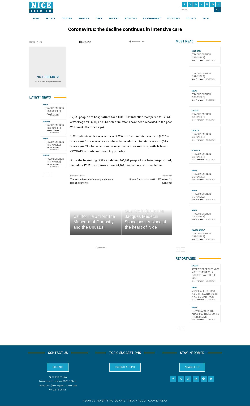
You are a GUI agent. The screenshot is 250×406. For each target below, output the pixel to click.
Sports (46, 121)
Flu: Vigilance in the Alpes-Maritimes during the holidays (206, 314)
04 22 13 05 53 (57, 389)
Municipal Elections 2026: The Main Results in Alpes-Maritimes (205, 294)
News (39, 42)
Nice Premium (48, 77)
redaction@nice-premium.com (58, 385)
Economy (196, 51)
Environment (198, 230)
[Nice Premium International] (41, 7)
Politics (196, 150)
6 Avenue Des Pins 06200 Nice (57, 381)
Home (32, 42)
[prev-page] (45, 174)
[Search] (217, 9)
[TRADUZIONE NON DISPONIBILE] (54, 160)
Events (195, 111)
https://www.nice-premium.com (48, 81)
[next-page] (50, 174)
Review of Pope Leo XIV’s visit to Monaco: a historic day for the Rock (205, 273)
